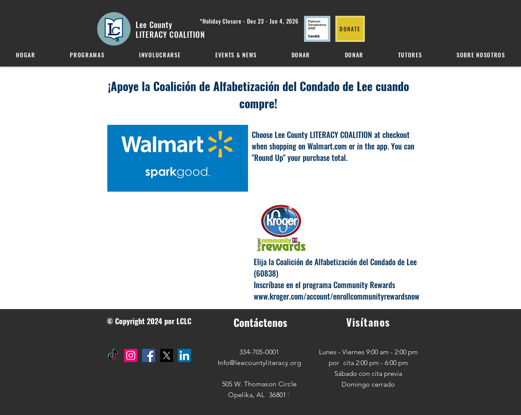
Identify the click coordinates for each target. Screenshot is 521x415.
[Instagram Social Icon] (130, 355)
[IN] (184, 355)
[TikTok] (112, 355)
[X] (166, 355)
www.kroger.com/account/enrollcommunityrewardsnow (336, 296)
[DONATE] (350, 29)
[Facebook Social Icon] (148, 355)
